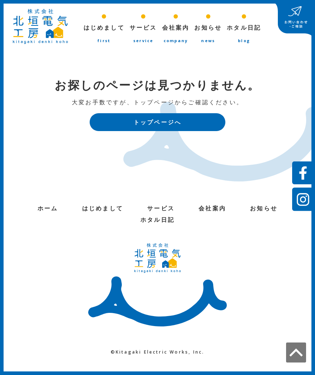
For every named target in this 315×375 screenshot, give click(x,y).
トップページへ (157, 123)
